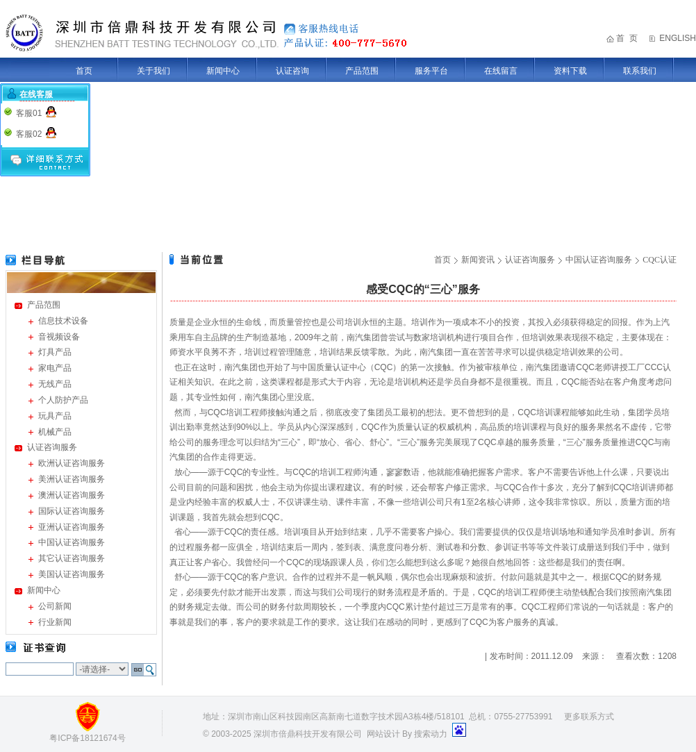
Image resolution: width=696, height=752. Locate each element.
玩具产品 (55, 416)
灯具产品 (55, 352)
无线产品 (55, 384)
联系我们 (639, 71)
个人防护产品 (63, 400)
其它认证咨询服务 (71, 558)
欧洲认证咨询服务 (71, 463)
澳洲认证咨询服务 (71, 495)
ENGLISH (677, 38)
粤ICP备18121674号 (87, 738)
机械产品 (55, 432)
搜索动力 (430, 734)
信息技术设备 (63, 321)
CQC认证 (660, 260)
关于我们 (153, 71)
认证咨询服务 (52, 447)
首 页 (627, 38)
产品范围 (362, 71)
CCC (654, 367)
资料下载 (570, 71)
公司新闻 (55, 606)
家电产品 (55, 368)
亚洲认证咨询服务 (71, 527)
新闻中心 (223, 71)
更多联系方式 (589, 716)
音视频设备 (59, 337)
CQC (383, 367)
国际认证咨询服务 (71, 511)
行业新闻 (55, 622)
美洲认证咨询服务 (71, 479)
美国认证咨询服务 (71, 574)
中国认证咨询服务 (71, 542)
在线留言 (500, 71)
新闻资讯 (478, 260)
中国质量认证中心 (332, 367)
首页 (84, 71)
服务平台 (431, 71)
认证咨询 (292, 71)
